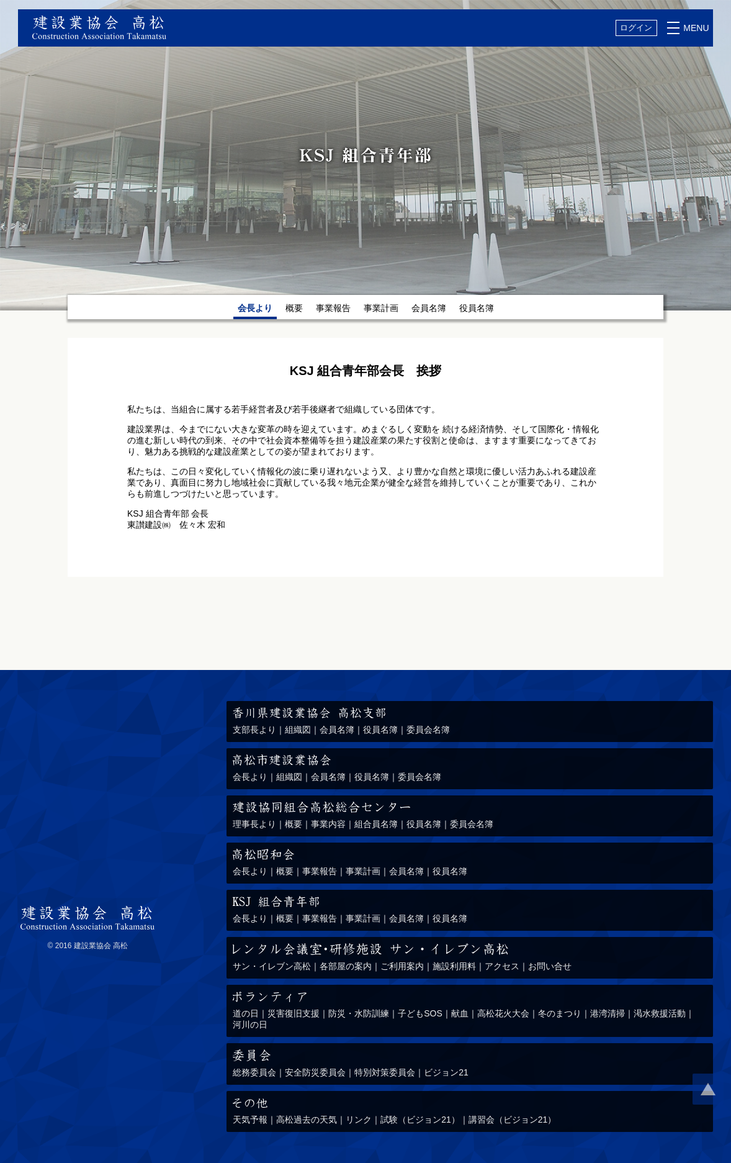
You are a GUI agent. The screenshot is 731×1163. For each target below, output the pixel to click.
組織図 (298, 730)
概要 (294, 308)
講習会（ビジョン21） (513, 1120)
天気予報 (250, 1120)
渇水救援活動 (660, 1013)
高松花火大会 (503, 1013)
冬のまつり (559, 1013)
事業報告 (333, 308)
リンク (359, 1120)
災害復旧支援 (293, 1013)
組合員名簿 (376, 824)
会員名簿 (428, 308)
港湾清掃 (607, 1013)
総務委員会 (254, 1072)
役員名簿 (476, 308)
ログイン (636, 27)
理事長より (254, 824)
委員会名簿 (428, 730)
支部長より (254, 730)
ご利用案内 (402, 966)
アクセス (502, 966)
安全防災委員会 (315, 1072)
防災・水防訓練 (358, 1013)
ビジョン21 (446, 1072)
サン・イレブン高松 (272, 966)
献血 (460, 1013)
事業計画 (381, 308)
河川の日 (250, 1025)
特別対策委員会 (384, 1072)
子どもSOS (420, 1013)
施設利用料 (454, 966)
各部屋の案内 (346, 966)
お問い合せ (550, 966)
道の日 (246, 1013)
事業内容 (328, 824)
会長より (250, 777)
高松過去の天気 (306, 1120)
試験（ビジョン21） (420, 1120)
